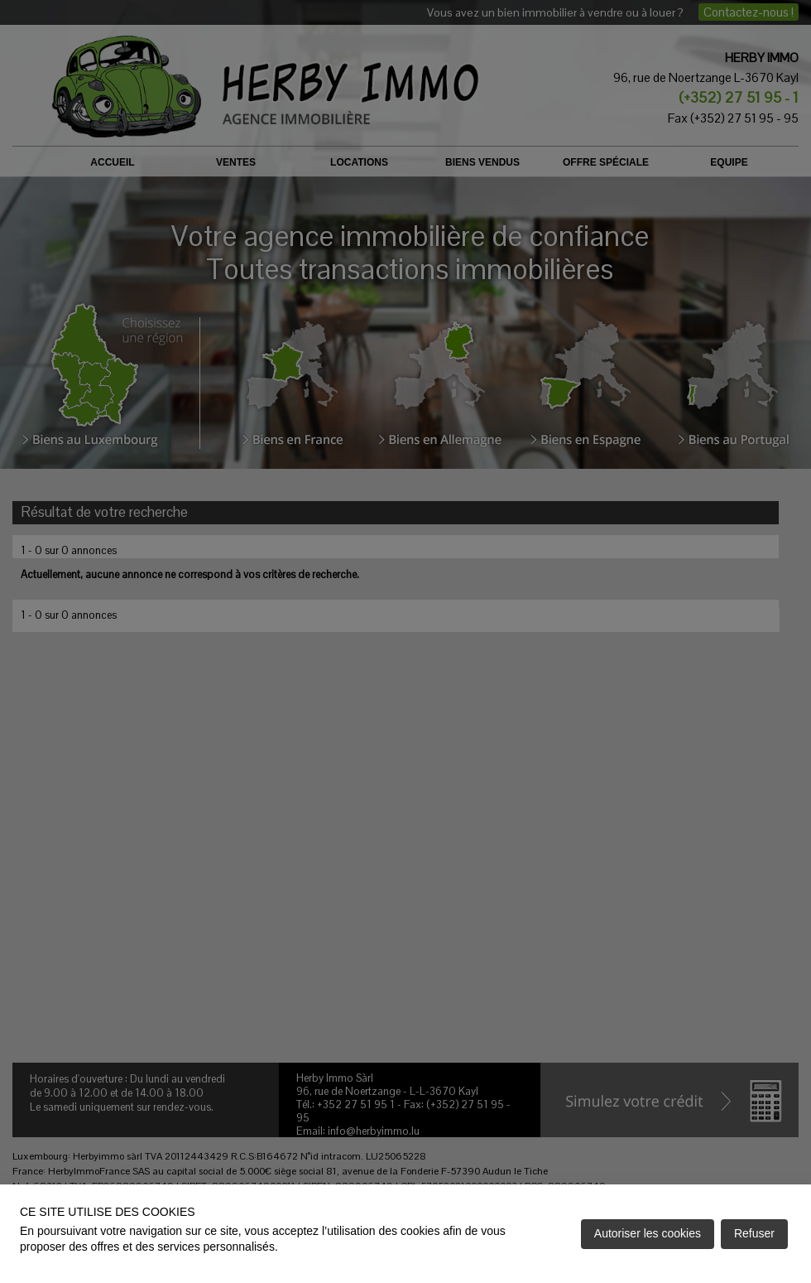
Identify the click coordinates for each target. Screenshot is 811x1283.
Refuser (754, 1233)
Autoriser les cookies (647, 1233)
